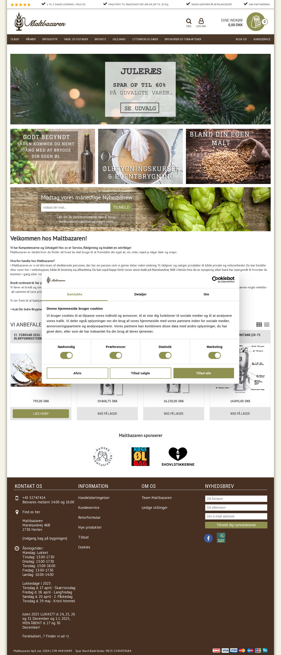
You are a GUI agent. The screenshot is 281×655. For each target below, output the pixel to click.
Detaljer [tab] (140, 294)
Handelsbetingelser (94, 497)
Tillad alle (203, 373)
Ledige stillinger (155, 507)
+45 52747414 (33, 497)
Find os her (31, 511)
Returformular (89, 517)
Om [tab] (206, 294)
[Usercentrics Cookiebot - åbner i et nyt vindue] (215, 279)
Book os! (241, 39)
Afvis (77, 373)
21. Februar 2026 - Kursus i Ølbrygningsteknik (35, 336)
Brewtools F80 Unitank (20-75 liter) (236, 336)
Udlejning (119, 39)
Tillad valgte (140, 373)
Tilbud (83, 537)
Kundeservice (262, 39)
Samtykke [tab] (75, 294)
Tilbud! (14, 39)
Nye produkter (90, 527)
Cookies (84, 547)
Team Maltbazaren (157, 497)
